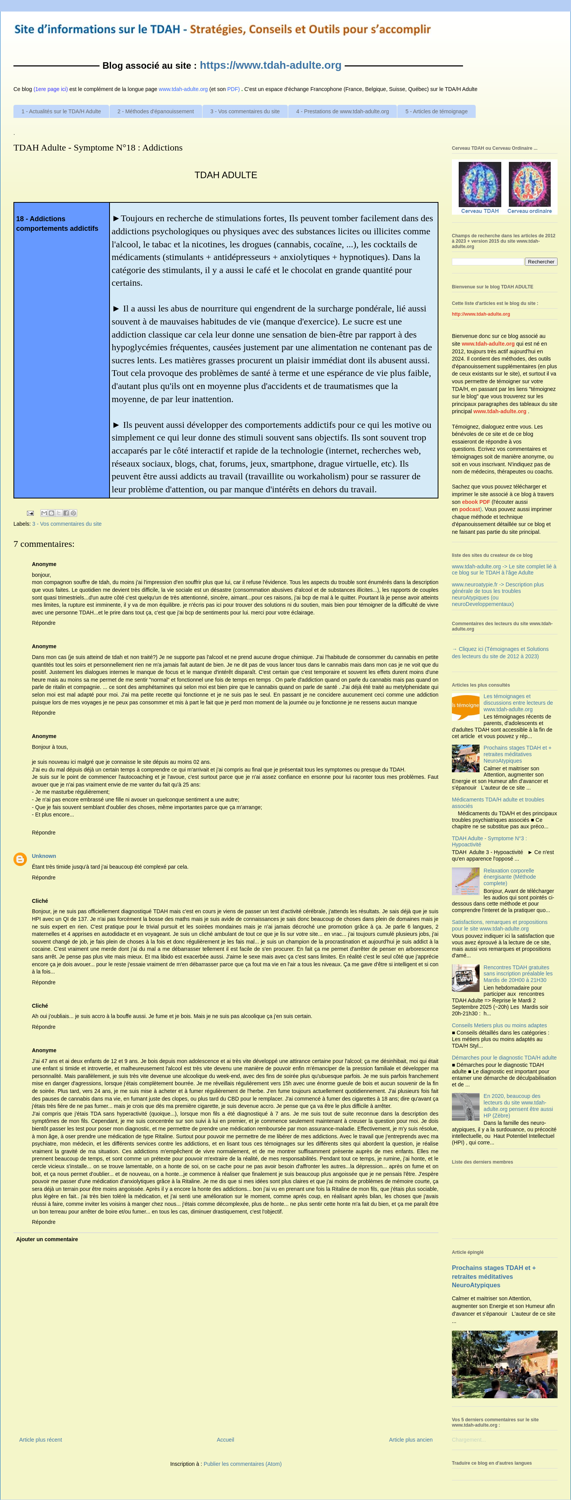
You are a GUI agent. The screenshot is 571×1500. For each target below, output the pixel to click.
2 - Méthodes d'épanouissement (156, 111)
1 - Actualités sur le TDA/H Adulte (61, 111)
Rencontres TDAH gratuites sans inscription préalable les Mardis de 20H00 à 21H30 (518, 973)
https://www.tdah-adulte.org (271, 65)
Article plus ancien (411, 1440)
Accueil (225, 1440)
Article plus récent (40, 1440)
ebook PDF (476, 502)
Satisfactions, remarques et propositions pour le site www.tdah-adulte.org (500, 925)
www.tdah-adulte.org (488, 344)
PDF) (233, 89)
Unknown (44, 856)
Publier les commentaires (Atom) (243, 1464)
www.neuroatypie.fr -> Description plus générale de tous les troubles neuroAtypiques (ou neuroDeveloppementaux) (498, 594)
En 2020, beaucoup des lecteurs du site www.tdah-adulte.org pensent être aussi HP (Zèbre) (518, 1105)
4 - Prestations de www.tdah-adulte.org (342, 111)
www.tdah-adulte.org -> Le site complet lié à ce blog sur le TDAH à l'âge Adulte (504, 569)
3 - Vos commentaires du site (245, 111)
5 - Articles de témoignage (436, 111)
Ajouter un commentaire (47, 1239)
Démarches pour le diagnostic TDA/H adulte (504, 1058)
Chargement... (469, 1440)
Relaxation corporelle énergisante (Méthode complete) (510, 877)
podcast (469, 509)
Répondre (44, 623)
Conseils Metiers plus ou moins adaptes (499, 1025)
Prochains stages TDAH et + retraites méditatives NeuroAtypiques (518, 754)
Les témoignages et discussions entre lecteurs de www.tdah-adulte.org (518, 702)
